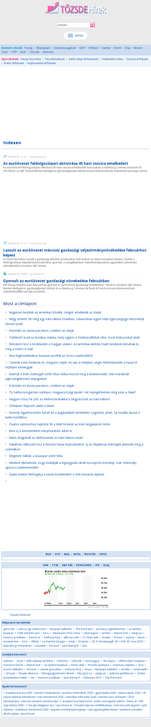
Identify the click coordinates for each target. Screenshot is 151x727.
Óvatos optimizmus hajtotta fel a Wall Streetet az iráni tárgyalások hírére (59, 424)
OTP (14, 52)
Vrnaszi (118, 637)
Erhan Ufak (77, 665)
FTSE (55, 565)
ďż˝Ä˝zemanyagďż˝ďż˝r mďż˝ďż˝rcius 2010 (117, 641)
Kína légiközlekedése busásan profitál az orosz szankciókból (51, 356)
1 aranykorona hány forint (76, 701)
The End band (84, 629)
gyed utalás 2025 (105, 693)
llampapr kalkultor (61, 629)
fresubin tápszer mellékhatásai (93, 705)
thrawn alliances (28, 673)
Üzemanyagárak (65, 48)
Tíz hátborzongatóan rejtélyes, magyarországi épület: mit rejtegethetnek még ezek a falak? (72, 392)
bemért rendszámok (47, 693)
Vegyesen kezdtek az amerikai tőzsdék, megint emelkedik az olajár (55, 312)
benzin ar (34, 637)
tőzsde (106, 637)
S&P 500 (67, 565)
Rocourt (54, 646)
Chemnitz (62, 661)
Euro (5, 52)
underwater (141, 669)
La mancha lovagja (53, 641)
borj (24, 641)
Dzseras (83, 641)
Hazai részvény (31, 59)
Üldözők (77, 661)
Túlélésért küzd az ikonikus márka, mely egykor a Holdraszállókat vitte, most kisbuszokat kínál (74, 337)
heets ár (132, 701)
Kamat (106, 48)
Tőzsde (34, 52)
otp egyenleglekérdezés (102, 709)
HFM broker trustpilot (132, 661)
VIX (97, 565)
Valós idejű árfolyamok (84, 59)
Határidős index (112, 59)
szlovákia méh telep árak (81, 697)
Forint (117, 48)
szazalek (40, 646)
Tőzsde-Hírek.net (20, 615)
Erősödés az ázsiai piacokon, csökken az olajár (41, 330)
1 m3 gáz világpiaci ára (40, 705)
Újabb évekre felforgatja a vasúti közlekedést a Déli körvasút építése (56, 474)
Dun (84, 646)
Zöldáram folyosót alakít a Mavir (31, 406)
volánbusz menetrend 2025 (32, 709)
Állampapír (43, 48)
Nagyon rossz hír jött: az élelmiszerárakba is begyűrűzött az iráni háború (59, 399)
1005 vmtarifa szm (28, 633)
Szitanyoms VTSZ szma (66, 633)
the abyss (109, 661)
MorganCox (85, 673)
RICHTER (90, 554)
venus (141, 637)
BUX (23, 52)
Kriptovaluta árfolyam (41, 63)
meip (72, 641)
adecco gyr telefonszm (32, 629)
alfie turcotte (71, 637)
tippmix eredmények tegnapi (68, 709)
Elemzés (48, 52)
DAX (45, 565)
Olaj (127, 48)
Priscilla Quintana (98, 665)
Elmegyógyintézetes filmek (58, 673)
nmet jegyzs (91, 633)
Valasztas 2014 (92, 677)
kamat (130, 637)
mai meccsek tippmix (127, 705)
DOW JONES (84, 565)
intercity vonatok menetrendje (39, 701)
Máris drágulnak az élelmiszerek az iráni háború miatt (46, 438)
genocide (9, 629)
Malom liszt (121, 633)
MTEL (77, 554)
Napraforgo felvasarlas (17, 646)
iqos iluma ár (64, 705)
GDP (82, 48)
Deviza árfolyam (137, 59)
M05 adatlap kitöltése (40, 661)
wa (32, 677)
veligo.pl (136, 633)
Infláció (93, 48)
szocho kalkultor (13, 669)
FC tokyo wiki (90, 637)
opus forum (27, 713)
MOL (67, 554)
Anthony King (52, 637)
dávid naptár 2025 (129, 693)
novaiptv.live (10, 641)
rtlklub (35, 641)
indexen (8, 661)
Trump (28, 48)
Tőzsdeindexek (55, 59)
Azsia (20, 661)
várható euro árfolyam (112, 697)
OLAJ (106, 565)
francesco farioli (13, 665)
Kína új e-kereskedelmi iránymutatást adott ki (40, 431)
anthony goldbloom (121, 673)
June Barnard (70, 646)
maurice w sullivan (14, 637)
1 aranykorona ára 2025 (17, 693)
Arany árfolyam (14, 63)
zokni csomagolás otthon (109, 701)
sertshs (106, 633)
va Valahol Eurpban (55, 665)
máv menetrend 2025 (51, 697)
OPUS (103, 554)
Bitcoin (138, 48)
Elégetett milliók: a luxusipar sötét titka (36, 456)
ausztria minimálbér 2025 (77, 693)
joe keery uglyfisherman (110, 629)
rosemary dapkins (124, 665)
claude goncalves (50, 669)
